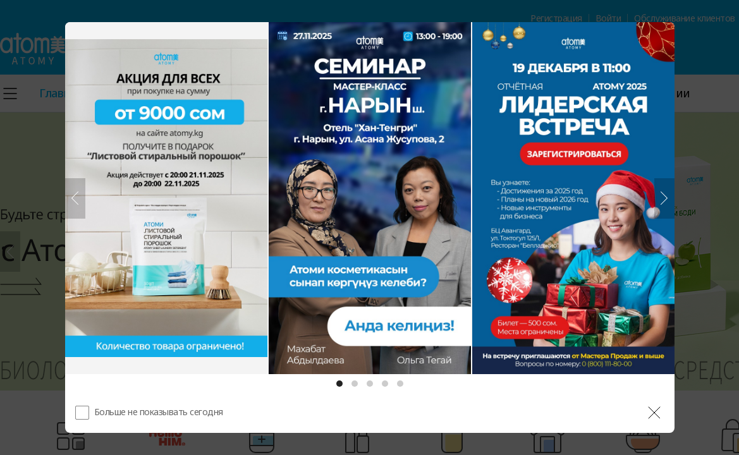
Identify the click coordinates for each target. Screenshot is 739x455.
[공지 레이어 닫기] (654, 413)
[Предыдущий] (75, 198)
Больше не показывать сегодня (158, 412)
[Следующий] (664, 198)
